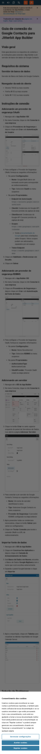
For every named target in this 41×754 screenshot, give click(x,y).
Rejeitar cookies (20, 748)
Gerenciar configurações (20, 737)
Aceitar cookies (20, 743)
